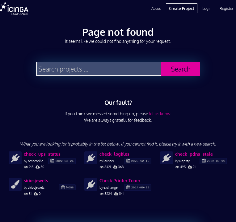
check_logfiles (114, 154)
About (156, 8)
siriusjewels (36, 180)
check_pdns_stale (194, 154)
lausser (108, 161)
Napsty (184, 161)
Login (207, 8)
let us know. (160, 113)
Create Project (181, 8)
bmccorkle (35, 161)
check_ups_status (42, 154)
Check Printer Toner (119, 180)
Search (181, 69)
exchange (110, 187)
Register (226, 8)
